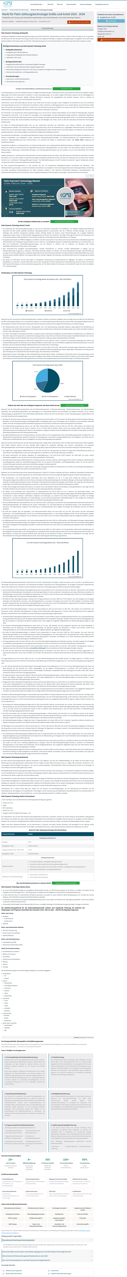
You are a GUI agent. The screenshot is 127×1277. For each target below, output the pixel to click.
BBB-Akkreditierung (29, 1163)
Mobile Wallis (79, 140)
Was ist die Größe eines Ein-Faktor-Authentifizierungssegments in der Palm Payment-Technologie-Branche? (48, 1252)
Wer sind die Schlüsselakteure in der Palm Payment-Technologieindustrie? (48, 1260)
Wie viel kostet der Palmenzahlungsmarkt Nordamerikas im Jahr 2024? (48, 1256)
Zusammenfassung (47, 28)
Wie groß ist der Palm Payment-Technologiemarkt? (48, 1240)
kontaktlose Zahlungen (38, 648)
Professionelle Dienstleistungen (19, 10)
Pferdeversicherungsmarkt (14, 1271)
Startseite (4, 10)
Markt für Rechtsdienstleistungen (61, 1274)
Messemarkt (55, 1271)
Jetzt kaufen (111, 21)
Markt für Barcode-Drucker (14, 1274)
